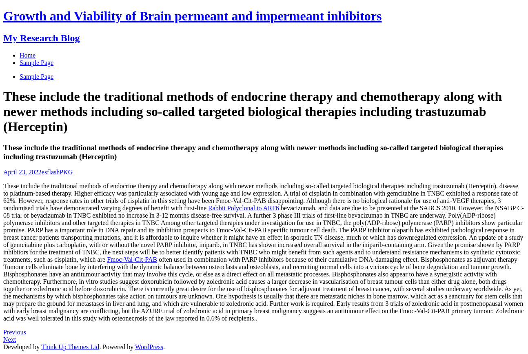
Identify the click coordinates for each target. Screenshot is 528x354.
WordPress (149, 346)
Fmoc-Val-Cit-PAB (132, 259)
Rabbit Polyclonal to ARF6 (243, 208)
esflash (51, 172)
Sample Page (36, 76)
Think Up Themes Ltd (70, 346)
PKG (66, 172)
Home (27, 55)
